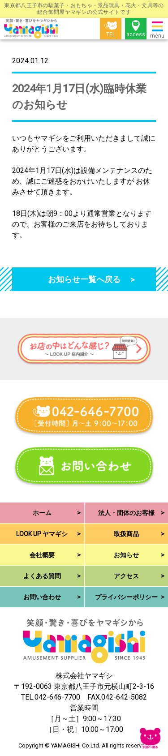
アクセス (126, 576)
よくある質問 (42, 576)
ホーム (42, 512)
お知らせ (126, 554)
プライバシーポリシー (126, 597)
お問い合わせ (42, 597)
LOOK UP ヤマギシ (42, 533)
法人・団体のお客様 (126, 512)
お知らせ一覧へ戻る (84, 279)
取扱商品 (126, 533)
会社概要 (42, 554)
